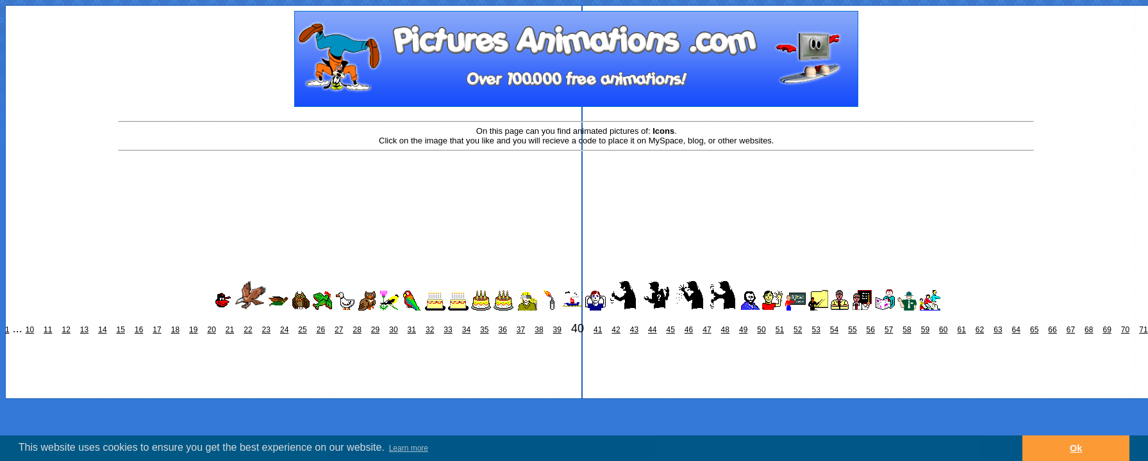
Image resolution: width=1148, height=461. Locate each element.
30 (393, 329)
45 (670, 329)
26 (321, 329)
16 (139, 329)
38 (539, 329)
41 (598, 329)
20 (211, 329)
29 (375, 329)
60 (943, 329)
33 (448, 329)
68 (1089, 329)
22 (248, 329)
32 (430, 329)
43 (634, 329)
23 (266, 329)
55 (852, 329)
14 (102, 329)
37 (521, 329)
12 (66, 329)
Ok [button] (1076, 448)
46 (689, 329)
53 (815, 329)
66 (1052, 329)
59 (925, 329)
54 (834, 329)
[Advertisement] (576, 193)
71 (1143, 329)
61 (961, 329)
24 (284, 329)
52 (798, 329)
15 (121, 329)
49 (743, 329)
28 (357, 329)
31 (412, 329)
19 (193, 329)
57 (889, 329)
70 (1125, 329)
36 (502, 329)
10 (30, 329)
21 (230, 329)
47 (707, 329)
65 (1034, 329)
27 (339, 329)
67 (1071, 329)
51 (780, 329)
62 (980, 329)
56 (871, 329)
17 (157, 329)
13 (84, 329)
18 (175, 329)
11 (48, 329)
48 (725, 329)
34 (466, 329)
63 (998, 329)
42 (615, 329)
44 (652, 329)
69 (1106, 329)
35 (484, 329)
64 (1016, 329)
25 (302, 329)
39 (557, 329)
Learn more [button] (408, 448)
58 (907, 329)
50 (761, 329)
